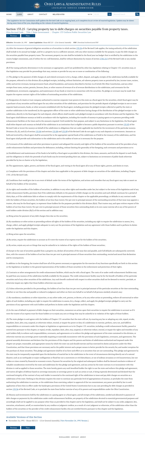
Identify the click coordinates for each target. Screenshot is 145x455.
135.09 (65, 131)
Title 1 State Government (37, 32)
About (30, 14)
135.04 (38, 131)
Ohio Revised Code (14, 32)
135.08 (55, 131)
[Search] (137, 14)
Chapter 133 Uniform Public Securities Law (71, 32)
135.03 (126, 124)
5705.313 (104, 58)
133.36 (15, 389)
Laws (19, 14)
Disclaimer (64, 437)
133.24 (79, 48)
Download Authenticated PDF (87, 42)
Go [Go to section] (110, 14)
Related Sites (59, 14)
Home (9, 14)
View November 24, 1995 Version (74, 420)
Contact (43, 14)
